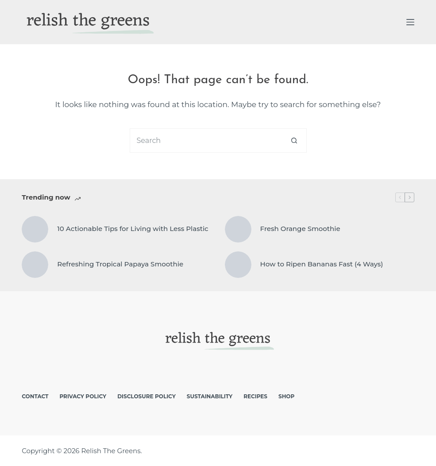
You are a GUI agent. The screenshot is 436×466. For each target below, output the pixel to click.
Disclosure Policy (146, 396)
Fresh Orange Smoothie (300, 228)
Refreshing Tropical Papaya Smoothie (120, 264)
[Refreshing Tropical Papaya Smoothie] (35, 264)
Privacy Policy (82, 396)
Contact (35, 396)
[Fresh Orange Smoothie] (238, 229)
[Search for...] (206, 140)
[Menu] (410, 22)
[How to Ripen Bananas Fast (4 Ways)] (238, 264)
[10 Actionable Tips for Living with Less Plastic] (35, 229)
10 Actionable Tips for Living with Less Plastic (132, 228)
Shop (286, 396)
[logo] (88, 22)
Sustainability (209, 396)
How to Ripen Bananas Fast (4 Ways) (321, 264)
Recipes (255, 396)
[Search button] (294, 140)
